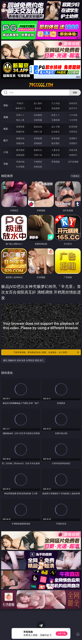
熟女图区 (55, 143)
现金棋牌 (55, 108)
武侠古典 (73, 150)
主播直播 (55, 120)
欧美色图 (55, 138)
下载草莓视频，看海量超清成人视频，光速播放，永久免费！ (46, 352)
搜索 (75, 92)
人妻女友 (55, 150)
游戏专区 (73, 103)
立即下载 (61, 633)
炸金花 (38, 108)
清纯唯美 (38, 143)
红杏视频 (20, 166)
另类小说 (38, 155)
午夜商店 (38, 161)
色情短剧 (38, 166)
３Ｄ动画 (73, 115)
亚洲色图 (38, 138)
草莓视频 (55, 161)
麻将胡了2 (20, 108)
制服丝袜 (20, 131)
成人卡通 (55, 126)
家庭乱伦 (38, 150)
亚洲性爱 (20, 126)
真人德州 (38, 103)
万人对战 (55, 103)
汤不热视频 (73, 161)
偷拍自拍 (38, 126)
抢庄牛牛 (73, 108)
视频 (5, 117)
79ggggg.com (41, 85)
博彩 (5, 105)
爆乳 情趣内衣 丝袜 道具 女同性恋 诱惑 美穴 (23, 360)
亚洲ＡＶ (20, 115)
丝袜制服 (38, 120)
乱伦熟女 (55, 131)
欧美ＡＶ (55, 115)
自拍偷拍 (38, 115)
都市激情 (20, 150)
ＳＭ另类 (73, 120)
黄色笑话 (55, 155)
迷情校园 (20, 155)
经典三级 (38, 131)
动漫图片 (73, 138)
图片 (5, 140)
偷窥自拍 (20, 138)
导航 (5, 163)
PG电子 (20, 103)
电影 (5, 128)
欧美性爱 (73, 126)
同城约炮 (20, 161)
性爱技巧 (73, 155)
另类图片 (73, 143)
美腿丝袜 (20, 143)
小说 (5, 152)
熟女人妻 (20, 120)
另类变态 (73, 131)
